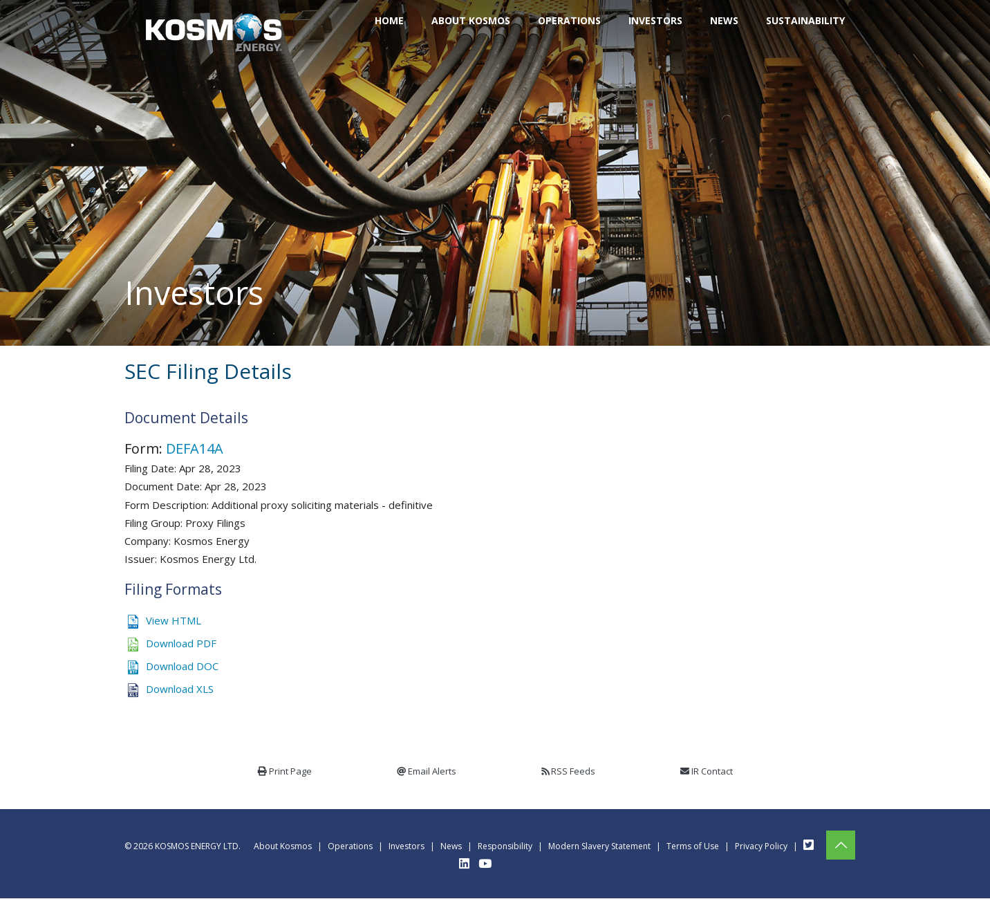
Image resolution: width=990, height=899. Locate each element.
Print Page (290, 771)
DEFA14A (194, 448)
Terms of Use (692, 846)
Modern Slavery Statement (599, 846)
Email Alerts (432, 771)
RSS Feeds (573, 771)
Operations (350, 846)
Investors (406, 846)
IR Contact (712, 771)
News (451, 846)
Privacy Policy (761, 846)
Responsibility (505, 846)
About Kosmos (283, 846)
